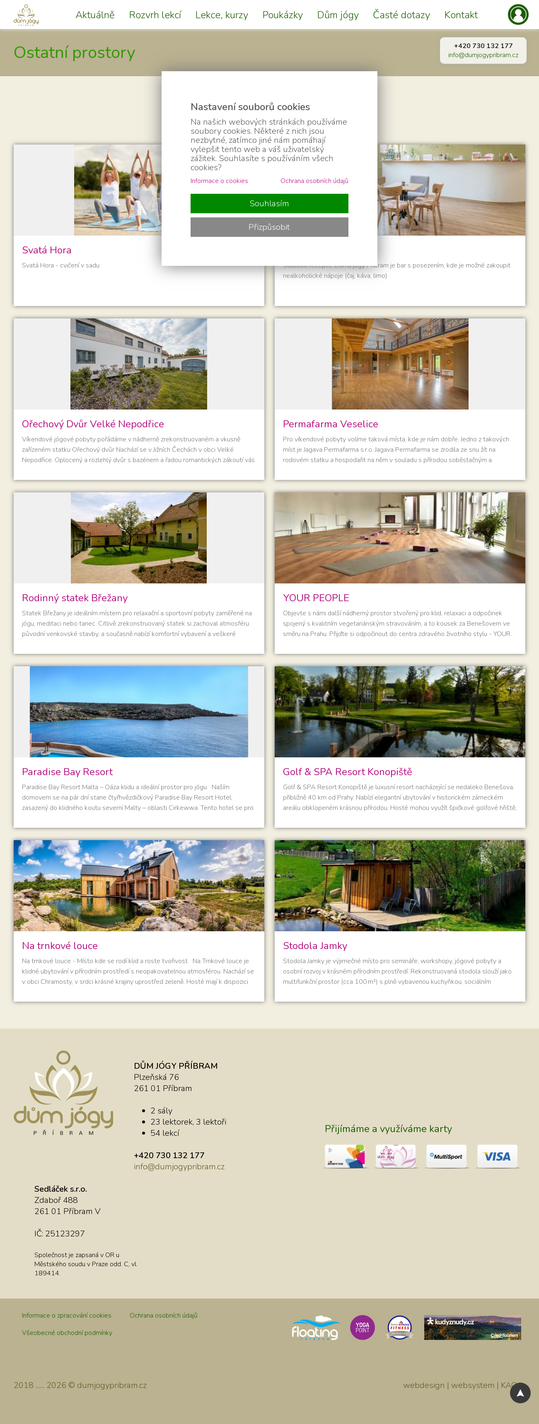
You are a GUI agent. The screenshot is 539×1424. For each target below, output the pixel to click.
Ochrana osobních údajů (164, 1315)
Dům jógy (338, 15)
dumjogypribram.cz (112, 1385)
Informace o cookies (219, 181)
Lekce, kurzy (221, 15)
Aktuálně (95, 15)
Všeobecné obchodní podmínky (67, 1332)
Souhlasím (269, 203)
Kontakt (461, 15)
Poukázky (282, 15)
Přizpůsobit (269, 227)
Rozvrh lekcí (155, 15)
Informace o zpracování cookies (66, 1315)
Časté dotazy (401, 15)
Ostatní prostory (74, 52)
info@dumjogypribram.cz (483, 55)
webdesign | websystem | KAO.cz (464, 1385)
